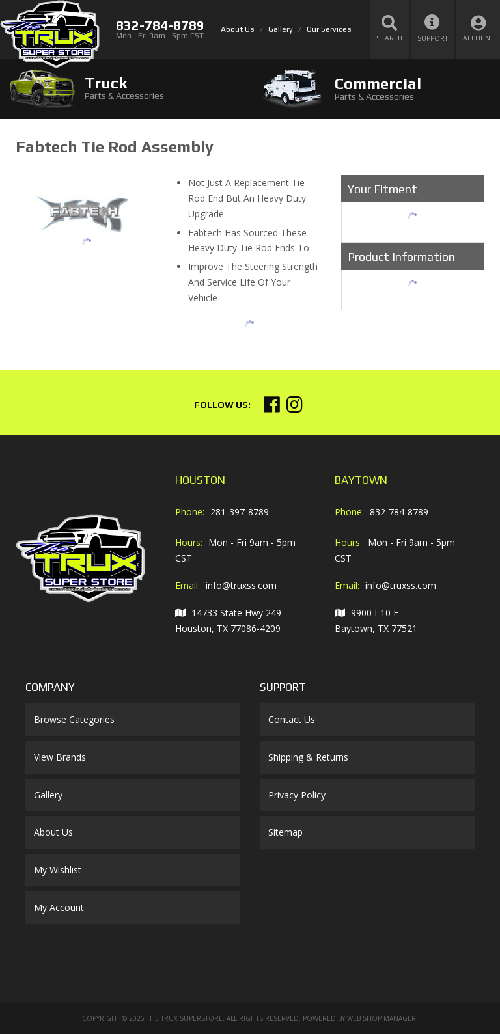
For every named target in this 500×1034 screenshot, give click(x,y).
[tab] (125, 88)
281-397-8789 (239, 512)
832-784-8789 (399, 512)
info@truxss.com (241, 585)
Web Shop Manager (381, 1018)
